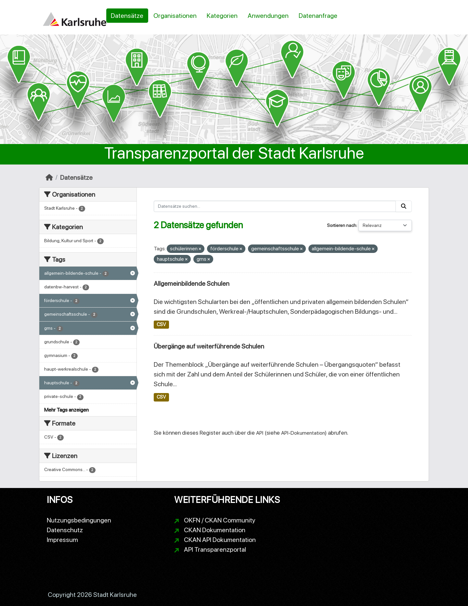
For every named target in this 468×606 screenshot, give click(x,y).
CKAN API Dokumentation (220, 540)
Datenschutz (65, 530)
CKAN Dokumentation (214, 530)
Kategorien (222, 16)
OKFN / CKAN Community (219, 520)
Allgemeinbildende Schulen (191, 283)
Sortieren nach (341, 225)
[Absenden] (404, 206)
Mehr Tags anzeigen (66, 410)
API (259, 433)
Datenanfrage (318, 16)
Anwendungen (268, 16)
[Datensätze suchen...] (275, 206)
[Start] (49, 177)
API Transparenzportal (215, 549)
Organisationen (175, 16)
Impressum (62, 540)
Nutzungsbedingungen (79, 520)
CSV (161, 324)
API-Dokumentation (303, 433)
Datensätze (127, 16)
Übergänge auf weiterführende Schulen (209, 346)
